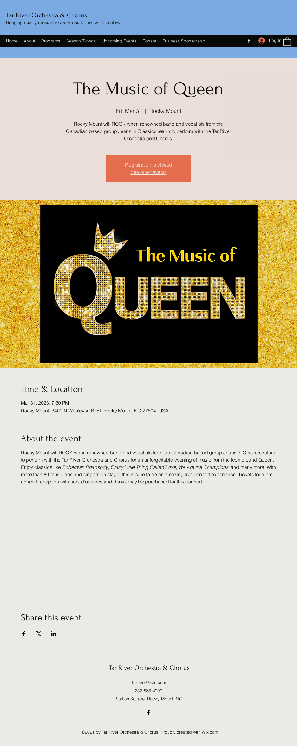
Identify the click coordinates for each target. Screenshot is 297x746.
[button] (287, 41)
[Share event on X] (39, 633)
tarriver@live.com (149, 682)
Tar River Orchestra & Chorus (46, 15)
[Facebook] (249, 41)
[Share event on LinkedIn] (53, 633)
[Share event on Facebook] (24, 633)
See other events (149, 172)
